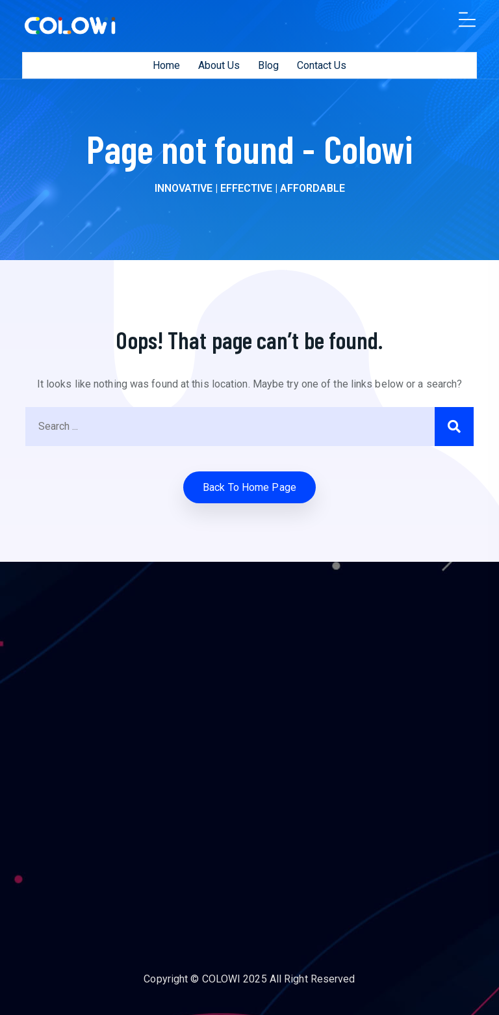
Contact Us (321, 65)
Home (166, 65)
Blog (268, 65)
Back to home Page (249, 487)
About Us (219, 65)
